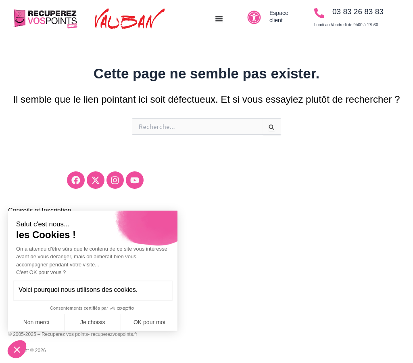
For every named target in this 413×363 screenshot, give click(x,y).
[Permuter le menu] (219, 19)
